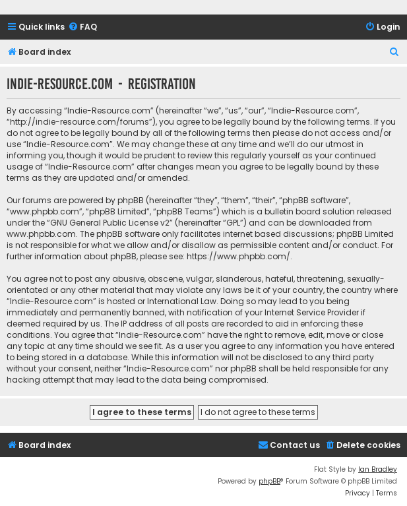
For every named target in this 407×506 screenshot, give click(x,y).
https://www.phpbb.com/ (238, 256)
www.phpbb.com (41, 233)
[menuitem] (82, 27)
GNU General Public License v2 (110, 222)
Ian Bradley (377, 469)
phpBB (269, 481)
